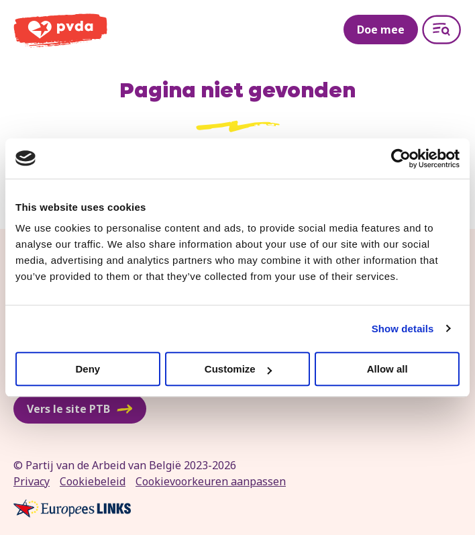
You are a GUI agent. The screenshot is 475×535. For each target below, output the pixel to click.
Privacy (31, 481)
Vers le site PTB (80, 409)
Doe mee (381, 29)
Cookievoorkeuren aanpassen (211, 481)
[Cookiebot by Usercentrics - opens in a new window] (401, 158)
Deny (87, 369)
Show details (403, 328)
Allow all (387, 369)
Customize (238, 369)
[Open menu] (441, 29)
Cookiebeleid (92, 481)
